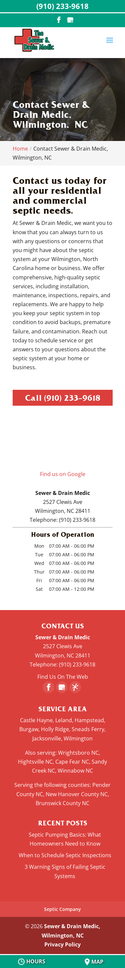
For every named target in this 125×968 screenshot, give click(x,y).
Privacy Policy (62, 944)
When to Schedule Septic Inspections (65, 855)
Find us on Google (62, 474)
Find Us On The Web (62, 676)
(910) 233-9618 (72, 397)
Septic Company (62, 909)
